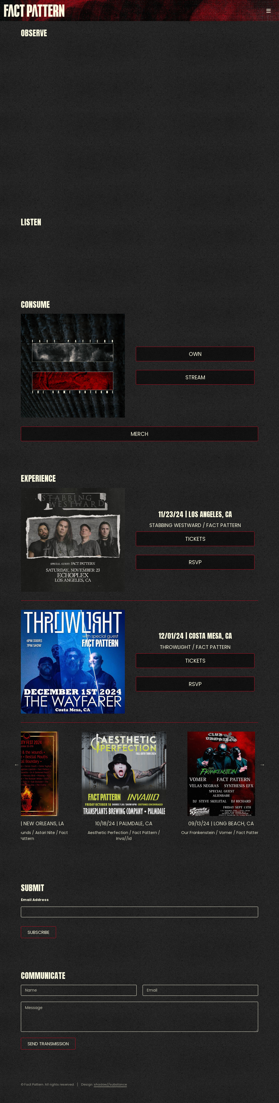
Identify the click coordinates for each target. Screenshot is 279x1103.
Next (262, 764)
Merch (139, 434)
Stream (195, 377)
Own (195, 354)
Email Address (35, 899)
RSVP (195, 562)
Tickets (195, 539)
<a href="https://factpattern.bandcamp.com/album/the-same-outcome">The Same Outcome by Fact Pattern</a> (139, 248)
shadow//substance (110, 1084)
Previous (16, 764)
